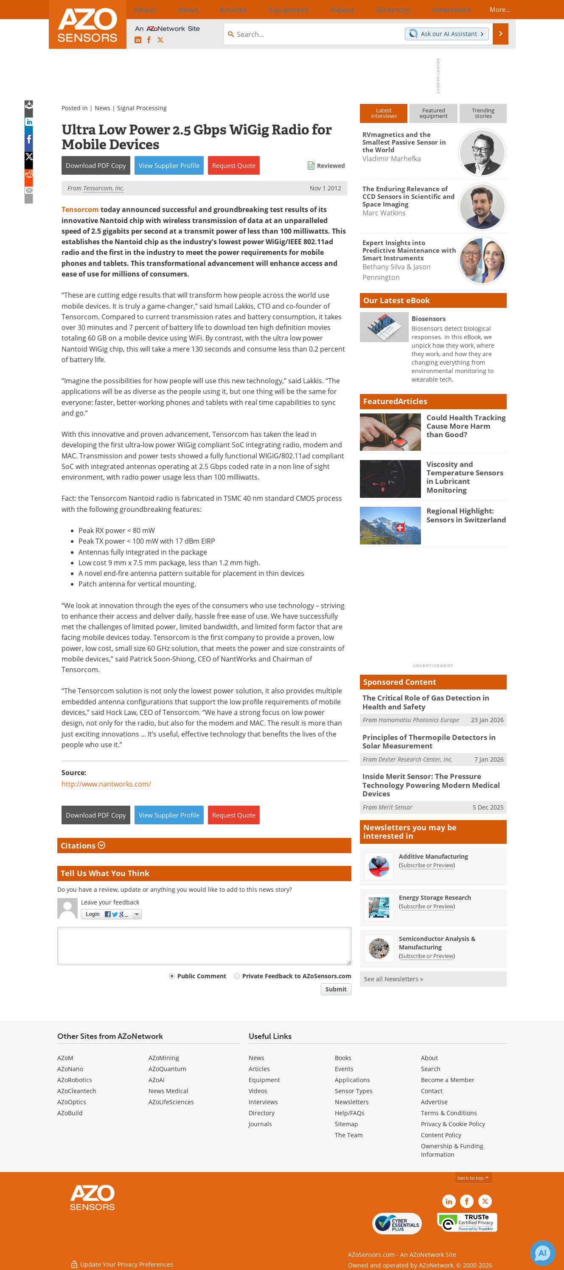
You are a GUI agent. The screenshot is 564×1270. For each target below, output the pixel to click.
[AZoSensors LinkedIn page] (138, 40)
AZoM (65, 1058)
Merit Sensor (395, 800)
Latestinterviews (384, 113)
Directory (262, 1113)
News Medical (168, 1091)
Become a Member (447, 1080)
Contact (432, 1091)
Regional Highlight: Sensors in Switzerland (463, 514)
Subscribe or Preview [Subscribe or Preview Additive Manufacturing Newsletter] (427, 858)
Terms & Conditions (449, 1113)
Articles (259, 1069)
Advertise (434, 1102)
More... (493, 9)
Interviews (263, 1102)
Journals (260, 1124)
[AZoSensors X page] (160, 40)
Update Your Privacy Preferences (121, 1259)
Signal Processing (142, 108)
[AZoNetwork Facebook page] (149, 40)
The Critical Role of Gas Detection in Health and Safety (432, 701)
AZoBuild (70, 1113)
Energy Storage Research (435, 891)
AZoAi (157, 1080)
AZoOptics (71, 1102)
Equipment (264, 1080)
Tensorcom (80, 209)
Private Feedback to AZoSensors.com (296, 976)
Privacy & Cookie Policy (453, 1124)
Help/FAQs (350, 1113)
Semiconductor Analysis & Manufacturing (437, 936)
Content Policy (441, 1135)
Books (343, 1058)
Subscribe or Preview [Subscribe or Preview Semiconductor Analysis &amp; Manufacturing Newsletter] (427, 949)
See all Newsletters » (393, 972)
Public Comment (201, 976)
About (429, 1058)
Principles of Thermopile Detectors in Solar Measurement (431, 739)
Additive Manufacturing (433, 850)
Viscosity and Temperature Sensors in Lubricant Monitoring (465, 471)
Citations (83, 845)
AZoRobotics (74, 1080)
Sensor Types (354, 1091)
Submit (336, 989)
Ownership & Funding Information (452, 1150)
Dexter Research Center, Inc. (416, 755)
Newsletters (352, 1102)
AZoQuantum (167, 1069)
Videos (258, 1091)
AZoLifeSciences (171, 1102)
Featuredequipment (434, 113)
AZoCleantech (76, 1091)
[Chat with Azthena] (543, 1253)
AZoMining (164, 1058)
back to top (473, 1177)
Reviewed (331, 166)
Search (431, 1069)
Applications (352, 1080)
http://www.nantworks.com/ (106, 784)
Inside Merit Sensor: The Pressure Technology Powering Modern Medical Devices (423, 780)
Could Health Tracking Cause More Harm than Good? (463, 425)
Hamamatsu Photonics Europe (419, 718)
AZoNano (70, 1069)
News (102, 108)
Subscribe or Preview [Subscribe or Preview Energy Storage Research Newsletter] (427, 899)
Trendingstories (483, 113)
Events (344, 1069)
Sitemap (346, 1124)
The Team (349, 1135)
